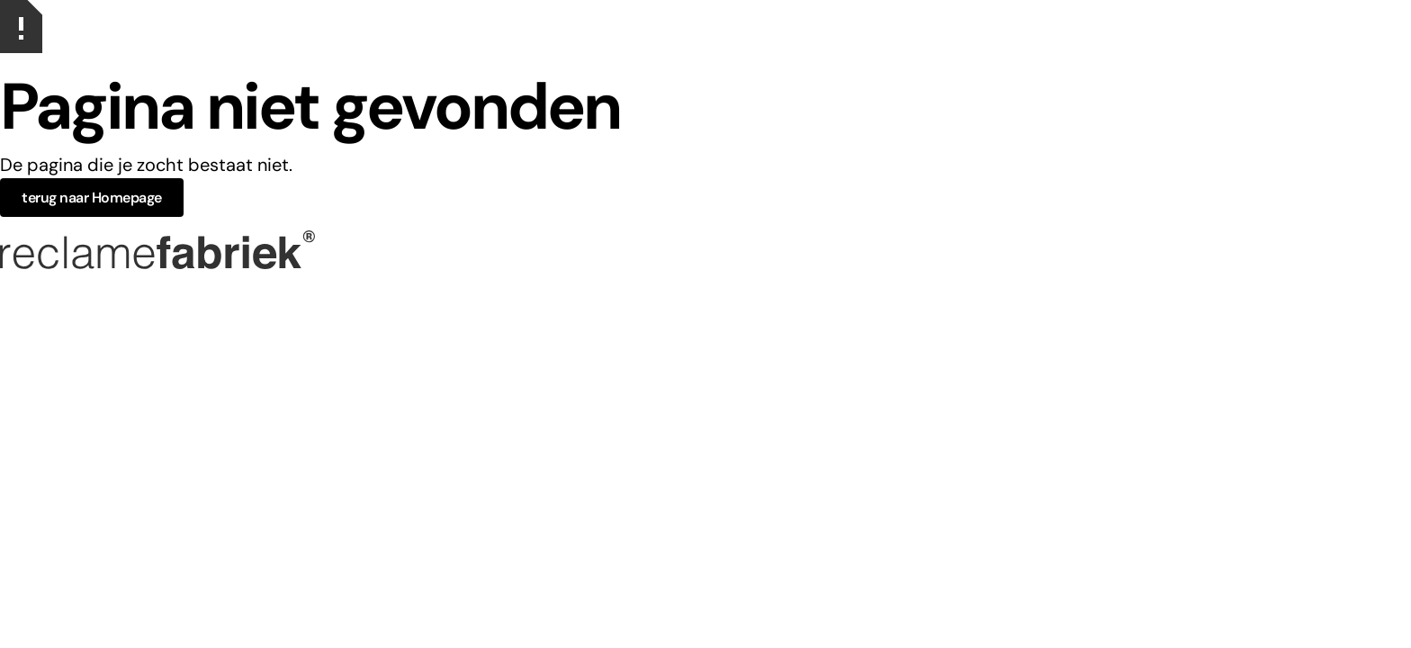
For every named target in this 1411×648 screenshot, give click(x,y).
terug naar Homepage (92, 197)
